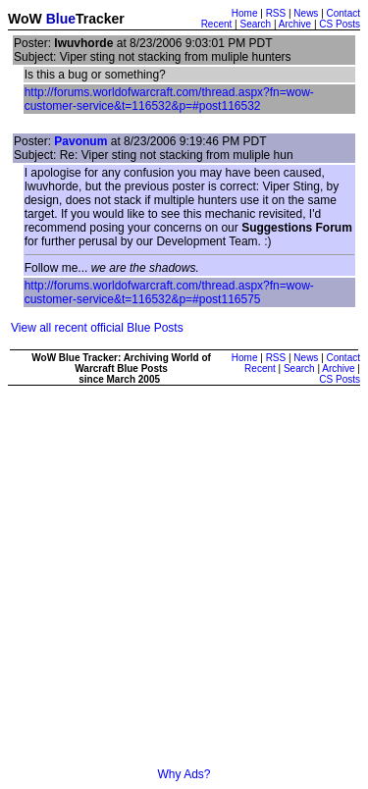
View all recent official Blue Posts (97, 328)
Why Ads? (183, 774)
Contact (343, 13)
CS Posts (339, 24)
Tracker (100, 18)
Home (245, 13)
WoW (25, 18)
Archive (295, 24)
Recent (217, 24)
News (305, 13)
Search (255, 24)
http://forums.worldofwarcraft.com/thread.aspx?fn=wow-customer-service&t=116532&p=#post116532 (169, 99)
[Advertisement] (184, 583)
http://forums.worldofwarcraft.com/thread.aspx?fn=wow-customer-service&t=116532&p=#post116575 (169, 292)
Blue (61, 18)
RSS (276, 13)
